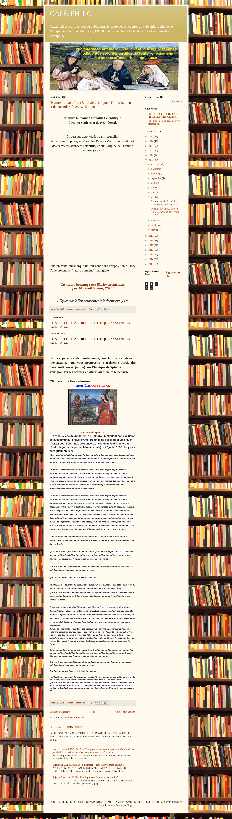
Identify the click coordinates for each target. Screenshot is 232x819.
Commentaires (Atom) (74, 717)
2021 (151, 155)
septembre (156, 178)
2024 (151, 141)
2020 (151, 160)
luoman (111, 805)
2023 (151, 146)
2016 (151, 250)
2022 (151, 150)
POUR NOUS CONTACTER (67, 727)
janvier (155, 230)
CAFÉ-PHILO (71, 13)
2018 (151, 240)
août (153, 183)
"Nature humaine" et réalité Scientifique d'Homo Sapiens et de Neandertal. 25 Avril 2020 (91, 105)
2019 (151, 236)
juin (153, 192)
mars (154, 220)
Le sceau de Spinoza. (92, 432)
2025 (151, 136)
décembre (156, 164)
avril (153, 197)
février (154, 225)
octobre (155, 173)
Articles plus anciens (125, 712)
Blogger (130, 805)
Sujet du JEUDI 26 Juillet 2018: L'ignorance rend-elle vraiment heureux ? (88, 764)
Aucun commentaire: (76, 309)
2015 (151, 254)
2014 (151, 259)
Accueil (92, 712)
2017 (151, 245)
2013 (151, 264)
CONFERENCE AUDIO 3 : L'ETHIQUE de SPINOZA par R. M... (165, 211)
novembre (156, 169)
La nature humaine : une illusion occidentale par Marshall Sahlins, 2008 (92, 287)
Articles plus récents (60, 712)
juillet (154, 187)
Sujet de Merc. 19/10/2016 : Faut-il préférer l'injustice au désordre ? (85, 777)
